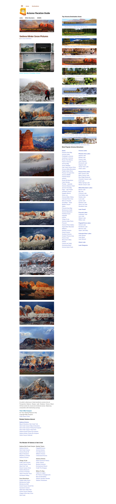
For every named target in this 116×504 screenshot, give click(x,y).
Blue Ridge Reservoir (84, 177)
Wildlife (39, 18)
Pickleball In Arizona (67, 156)
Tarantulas (78, 56)
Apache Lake (82, 155)
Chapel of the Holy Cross (26, 493)
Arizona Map (65, 163)
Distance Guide (82, 95)
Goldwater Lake (83, 214)
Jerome (68, 76)
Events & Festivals (25, 471)
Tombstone (75, 125)
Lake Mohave (82, 239)
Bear (82, 56)
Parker (72, 144)
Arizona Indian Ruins (67, 221)
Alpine (63, 206)
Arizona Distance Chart (68, 186)
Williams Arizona (40, 453)
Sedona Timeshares (41, 480)
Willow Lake (82, 220)
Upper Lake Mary (83, 230)
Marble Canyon (66, 204)
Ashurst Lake (82, 225)
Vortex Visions (40, 462)
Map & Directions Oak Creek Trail (29, 424)
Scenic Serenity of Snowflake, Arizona (34, 54)
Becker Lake (82, 189)
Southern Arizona (67, 234)
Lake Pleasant (82, 161)
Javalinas (67, 56)
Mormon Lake (82, 228)
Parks (81, 85)
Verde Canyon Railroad (26, 435)
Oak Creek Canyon (25, 450)
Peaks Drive (67, 46)
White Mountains (30, 18)
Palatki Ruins (77, 66)
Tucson (66, 125)
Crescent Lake (83, 193)
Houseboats (77, 115)
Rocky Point (80, 125)
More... (86, 26)
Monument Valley (66, 239)
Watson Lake (82, 218)
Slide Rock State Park (26, 489)
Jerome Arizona (40, 450)
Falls (84, 135)
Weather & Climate (25, 455)
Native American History (42, 460)
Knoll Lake (81, 181)
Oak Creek (22, 495)
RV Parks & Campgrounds (43, 474)
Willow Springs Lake (84, 182)
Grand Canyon (66, 232)
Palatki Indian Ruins (25, 480)
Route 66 (72, 95)
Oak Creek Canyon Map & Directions (30, 426)
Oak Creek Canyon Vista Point (28, 429)
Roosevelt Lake (83, 163)
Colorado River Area (67, 199)
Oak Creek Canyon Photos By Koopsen (30, 427)
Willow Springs (76, 26)
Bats (70, 56)
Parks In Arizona (66, 161)
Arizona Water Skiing (68, 197)
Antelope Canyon (80, 105)
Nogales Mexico (66, 193)
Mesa (74, 85)
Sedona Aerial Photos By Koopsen (29, 431)
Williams (75, 46)
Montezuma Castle (25, 482)
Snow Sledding (66, 165)
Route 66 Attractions (67, 180)
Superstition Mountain (68, 226)
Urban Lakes (82, 168)
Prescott (64, 223)
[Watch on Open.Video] (27, 69)
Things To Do (65, 219)
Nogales (70, 125)
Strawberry (70, 36)
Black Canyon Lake (84, 175)
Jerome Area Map (67, 187)
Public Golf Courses (25, 462)
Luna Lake (81, 199)
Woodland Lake (83, 206)
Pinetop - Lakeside (67, 184)
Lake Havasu (83, 144)
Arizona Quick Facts (67, 247)
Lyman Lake (82, 200)
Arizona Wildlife (66, 174)
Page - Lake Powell (67, 189)
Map (72, 46)
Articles (64, 241)
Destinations (35, 6)
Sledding (67, 105)
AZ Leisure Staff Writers (26, 38)
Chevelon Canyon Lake (85, 179)
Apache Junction (68, 85)
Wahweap (67, 115)
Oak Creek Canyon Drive (69, 167)
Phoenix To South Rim (70, 135)
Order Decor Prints (25, 416)
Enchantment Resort (41, 466)
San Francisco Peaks (82, 46)
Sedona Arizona (24, 448)
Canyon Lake (82, 159)
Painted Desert (72, 105)
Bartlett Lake (82, 157)
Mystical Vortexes (41, 464)
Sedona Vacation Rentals (43, 478)
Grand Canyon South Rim (27, 486)
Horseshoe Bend (66, 245)
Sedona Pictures (24, 457)
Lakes (21, 18)
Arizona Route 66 (24, 452)
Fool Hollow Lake (83, 195)
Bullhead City (77, 144)
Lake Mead (82, 237)
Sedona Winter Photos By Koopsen (29, 433)
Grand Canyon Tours (25, 464)
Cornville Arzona (40, 452)
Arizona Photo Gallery (68, 225)
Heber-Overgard (80, 36)
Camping (77, 76)
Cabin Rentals (66, 182)
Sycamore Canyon (25, 487)
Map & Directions (24, 453)
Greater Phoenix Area (68, 236)
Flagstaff (64, 215)
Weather (84, 66)
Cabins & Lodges (40, 473)
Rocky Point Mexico (67, 160)
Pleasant (67, 26)
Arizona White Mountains (69, 169)
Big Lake (83, 26)
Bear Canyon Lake (84, 173)
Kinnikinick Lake (83, 226)
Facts (73, 115)
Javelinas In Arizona (67, 158)
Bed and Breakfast (41, 476)
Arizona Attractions (67, 212)
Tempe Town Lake (84, 166)
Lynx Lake (81, 216)
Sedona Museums (24, 470)
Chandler (78, 85)
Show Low (65, 195)
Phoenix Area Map (67, 152)
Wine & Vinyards (66, 200)
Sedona (64, 178)
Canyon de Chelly (67, 243)
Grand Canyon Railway (26, 491)
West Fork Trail (24, 466)
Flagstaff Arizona (40, 448)
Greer (66, 36)
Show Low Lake (83, 204)
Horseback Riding (24, 475)
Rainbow (71, 26)
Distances (83, 115)
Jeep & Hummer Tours (26, 473)
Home (27, 6)
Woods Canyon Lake (84, 184)
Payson (64, 217)
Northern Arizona (66, 230)
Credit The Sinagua (41, 468)
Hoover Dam (67, 144)
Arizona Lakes (66, 154)
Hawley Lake (82, 197)
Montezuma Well (24, 484)
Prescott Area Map (67, 208)
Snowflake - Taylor (67, 202)
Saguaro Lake (82, 165)
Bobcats (74, 56)
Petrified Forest (66, 213)
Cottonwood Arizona (41, 455)
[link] (22, 55)
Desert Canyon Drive (25, 468)
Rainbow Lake (82, 202)
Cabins (74, 36)
